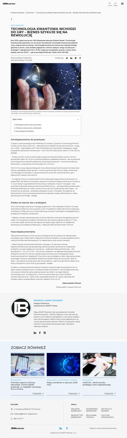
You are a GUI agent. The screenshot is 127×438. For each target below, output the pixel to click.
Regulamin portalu (91, 416)
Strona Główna (17, 13)
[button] (46, 119)
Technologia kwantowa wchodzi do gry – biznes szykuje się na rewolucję (68, 13)
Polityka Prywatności (107, 416)
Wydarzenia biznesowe (92, 410)
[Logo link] (9, 3)
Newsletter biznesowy (77, 416)
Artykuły (30, 13)
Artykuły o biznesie (106, 410)
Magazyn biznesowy (76, 410)
